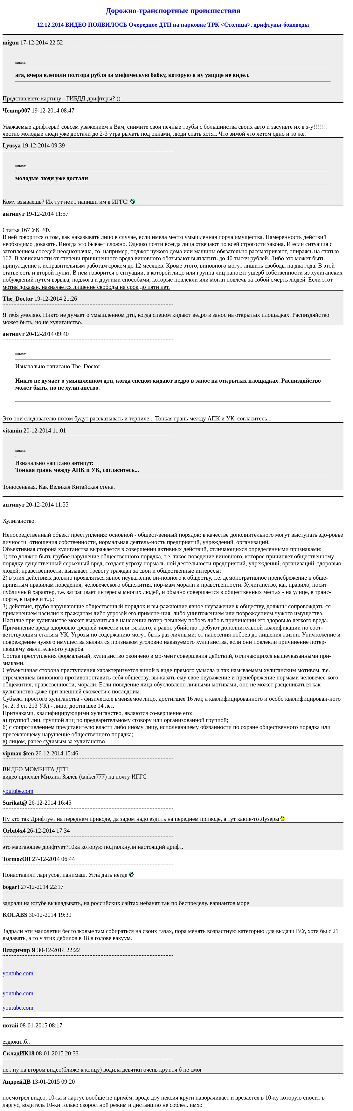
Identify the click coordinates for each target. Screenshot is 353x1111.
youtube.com (18, 790)
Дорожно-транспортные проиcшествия (173, 10)
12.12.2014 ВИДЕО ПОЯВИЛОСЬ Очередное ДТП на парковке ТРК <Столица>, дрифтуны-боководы (173, 24)
